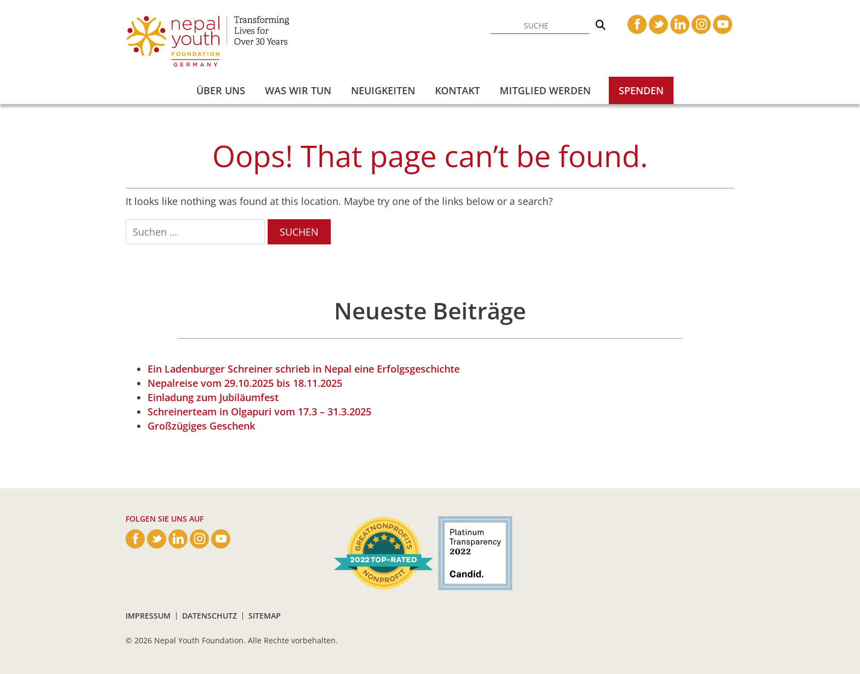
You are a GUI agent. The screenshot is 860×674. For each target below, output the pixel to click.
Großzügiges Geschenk (201, 425)
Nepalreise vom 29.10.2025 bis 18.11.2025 (245, 383)
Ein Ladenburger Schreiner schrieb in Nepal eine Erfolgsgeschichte (304, 368)
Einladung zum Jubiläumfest (213, 397)
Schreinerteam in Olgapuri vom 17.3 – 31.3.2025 (259, 411)
